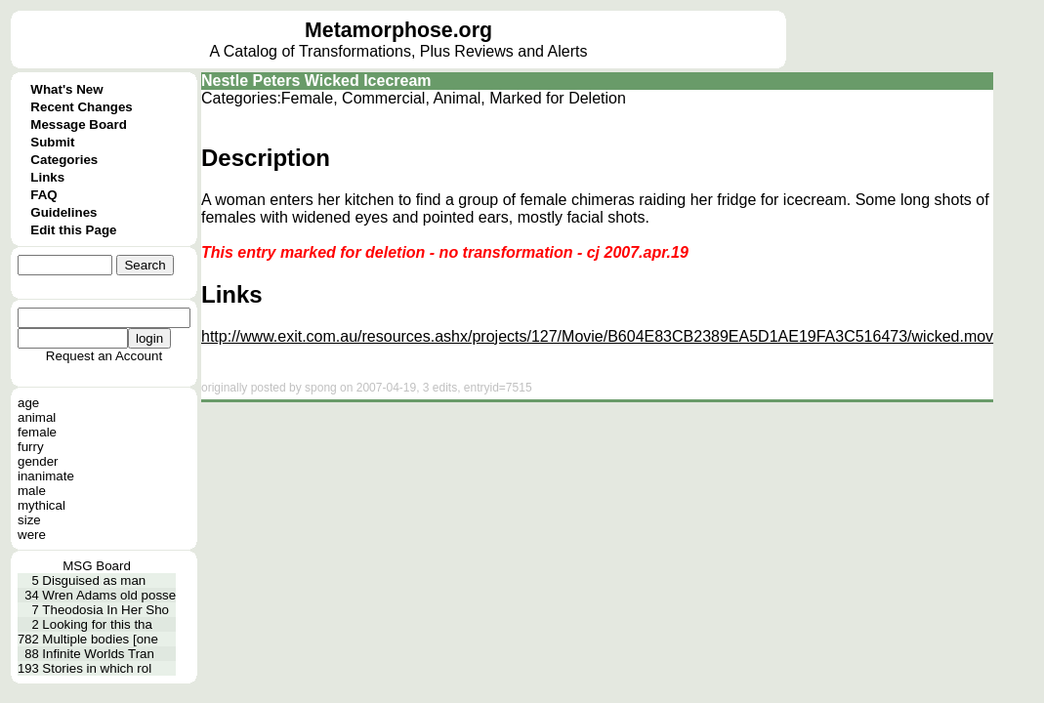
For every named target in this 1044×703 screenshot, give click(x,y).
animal (37, 417)
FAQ (43, 194)
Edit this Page (73, 230)
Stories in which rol (96, 668)
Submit (52, 142)
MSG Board (97, 565)
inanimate (46, 476)
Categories (64, 159)
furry (31, 446)
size (29, 520)
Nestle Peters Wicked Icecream (316, 80)
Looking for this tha (97, 624)
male (32, 490)
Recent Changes (81, 107)
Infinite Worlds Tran (98, 653)
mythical (41, 505)
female (37, 432)
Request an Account (104, 356)
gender (38, 461)
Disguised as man (94, 580)
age (28, 402)
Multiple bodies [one (100, 639)
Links (47, 177)
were (32, 534)
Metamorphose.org (398, 30)
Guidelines (63, 212)
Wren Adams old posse (109, 595)
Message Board (78, 124)
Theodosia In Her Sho (105, 609)
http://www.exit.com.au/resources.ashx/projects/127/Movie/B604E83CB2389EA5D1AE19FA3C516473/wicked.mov (597, 336)
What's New (66, 89)
